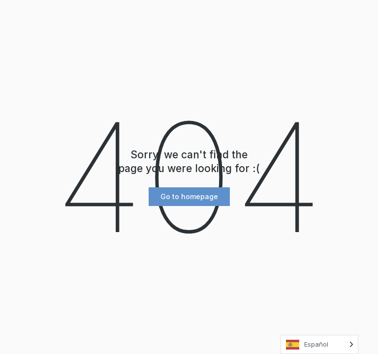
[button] (189, 196)
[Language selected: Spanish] (319, 344)
